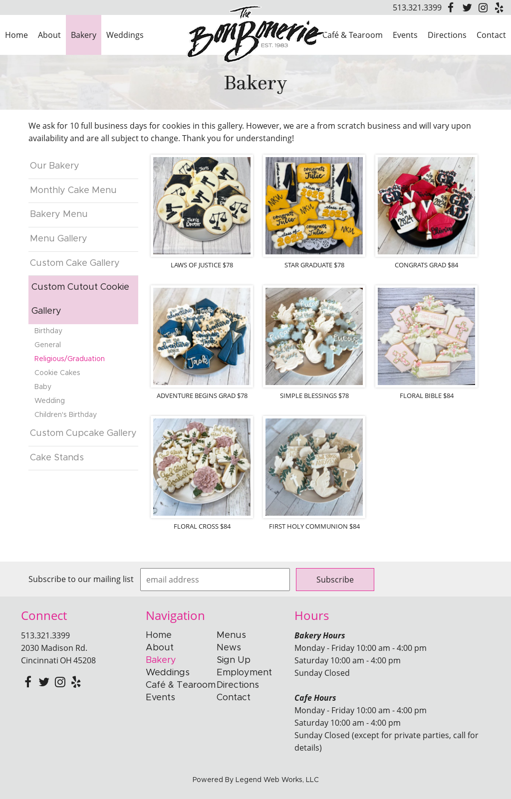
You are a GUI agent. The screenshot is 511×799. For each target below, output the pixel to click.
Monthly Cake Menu (73, 190)
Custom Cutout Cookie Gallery (80, 299)
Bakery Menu (59, 214)
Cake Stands (57, 457)
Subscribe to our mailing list (81, 579)
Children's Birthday (65, 414)
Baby (42, 387)
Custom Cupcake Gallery (83, 433)
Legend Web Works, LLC (277, 780)
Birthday (48, 331)
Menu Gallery (58, 238)
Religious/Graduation (69, 359)
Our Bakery (54, 166)
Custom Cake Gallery (75, 263)
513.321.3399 (417, 7)
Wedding (49, 401)
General (47, 345)
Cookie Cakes (57, 373)
